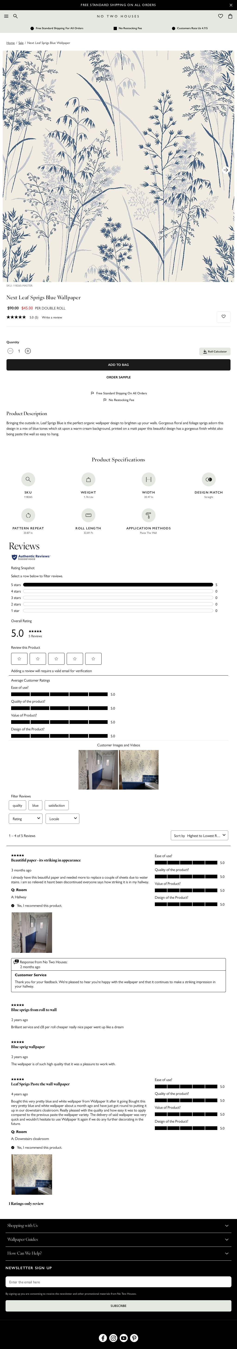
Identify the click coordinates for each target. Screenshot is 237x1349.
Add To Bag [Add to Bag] (118, 365)
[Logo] (118, 16)
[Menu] (6, 16)
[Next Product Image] (226, 170)
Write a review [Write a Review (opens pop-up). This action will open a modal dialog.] (52, 317)
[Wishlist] (221, 16)
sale (21, 42)
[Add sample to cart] (118, 377)
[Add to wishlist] (223, 316)
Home (10, 42)
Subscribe (118, 1306)
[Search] (15, 16)
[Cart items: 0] (230, 16)
